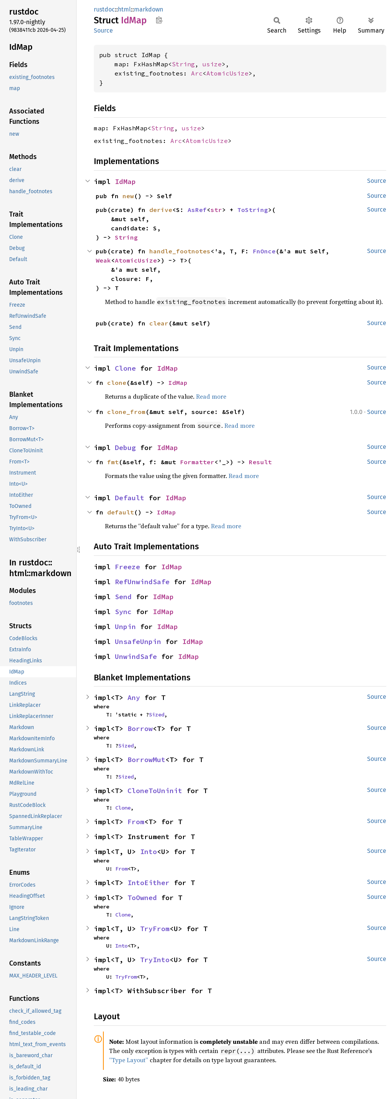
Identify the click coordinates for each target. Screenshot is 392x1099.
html (124, 9)
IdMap (125, 181)
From (135, 821)
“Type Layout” (128, 1060)
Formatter (197, 462)
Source (103, 30)
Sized (156, 714)
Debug (125, 447)
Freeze (127, 566)
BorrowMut (146, 759)
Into (148, 851)
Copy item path (159, 19)
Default (129, 497)
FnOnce (264, 251)
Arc (197, 73)
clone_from (126, 412)
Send (123, 596)
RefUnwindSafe (142, 581)
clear (158, 323)
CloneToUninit (154, 790)
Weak (103, 260)
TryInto (155, 959)
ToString (252, 210)
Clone (125, 368)
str (216, 210)
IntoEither (148, 882)
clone (116, 382)
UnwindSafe (136, 656)
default (120, 512)
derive (160, 210)
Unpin (125, 626)
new (128, 196)
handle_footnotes (180, 251)
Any (133, 697)
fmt (113, 462)
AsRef (197, 210)
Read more (211, 396)
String (183, 64)
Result (260, 462)
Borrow (140, 728)
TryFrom (155, 928)
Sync (123, 611)
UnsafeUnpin (138, 641)
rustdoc (104, 9)
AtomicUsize (227, 73)
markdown (148, 9)
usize (212, 64)
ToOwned (142, 897)
